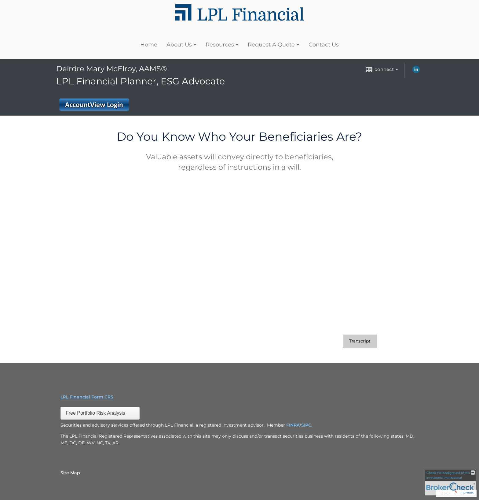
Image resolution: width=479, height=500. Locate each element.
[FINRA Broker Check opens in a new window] (450, 482)
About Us (179, 44)
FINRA (293, 425)
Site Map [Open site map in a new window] (70, 473)
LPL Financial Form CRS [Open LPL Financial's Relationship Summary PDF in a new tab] (86, 397)
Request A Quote (271, 44)
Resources (220, 44)
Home (148, 44)
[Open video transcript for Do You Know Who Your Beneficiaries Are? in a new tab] (360, 341)
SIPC (306, 425)
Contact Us (324, 44)
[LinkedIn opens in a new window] (416, 71)
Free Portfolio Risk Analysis (95, 413)
